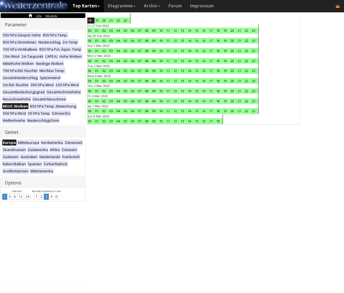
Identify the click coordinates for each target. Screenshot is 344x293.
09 (154, 30)
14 (189, 30)
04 (118, 30)
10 (161, 30)
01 (97, 30)
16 (203, 30)
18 (89, 20)
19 (97, 20)
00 (89, 30)
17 (211, 30)
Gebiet (11, 132)
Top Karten (86, 6)
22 (118, 20)
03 (111, 30)
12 (20, 196)
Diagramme (122, 6)
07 (139, 30)
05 (125, 30)
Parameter (16, 25)
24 (27, 196)
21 (111, 20)
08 (146, 30)
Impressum (202, 6)
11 (168, 30)
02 (104, 30)
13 (182, 30)
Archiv (152, 6)
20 (104, 20)
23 (125, 20)
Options (13, 183)
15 (196, 30)
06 (132, 30)
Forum (175, 6)
